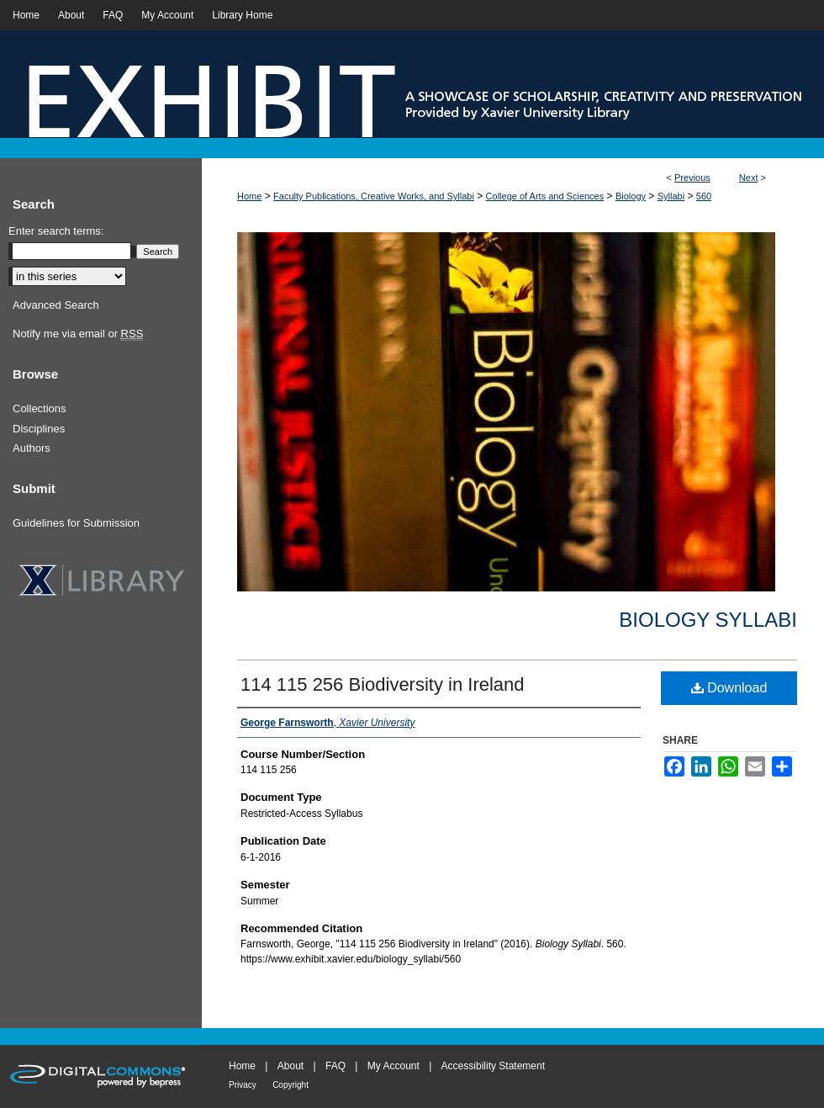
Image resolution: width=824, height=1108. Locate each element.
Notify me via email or (78, 334)
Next (748, 177)
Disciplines (39, 428)
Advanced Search (56, 305)
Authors (31, 448)
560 (703, 196)
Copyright (290, 1084)
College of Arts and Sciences (545, 196)
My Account (393, 1066)
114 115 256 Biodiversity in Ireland (382, 684)
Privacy (242, 1084)
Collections (39, 408)
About (290, 1066)
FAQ (335, 1066)
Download (729, 688)
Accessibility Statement (493, 1066)
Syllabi (671, 196)
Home (249, 196)
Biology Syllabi (708, 619)
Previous (692, 177)
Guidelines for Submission (76, 523)
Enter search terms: (55, 231)
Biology (630, 196)
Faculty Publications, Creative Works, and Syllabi (373, 196)
